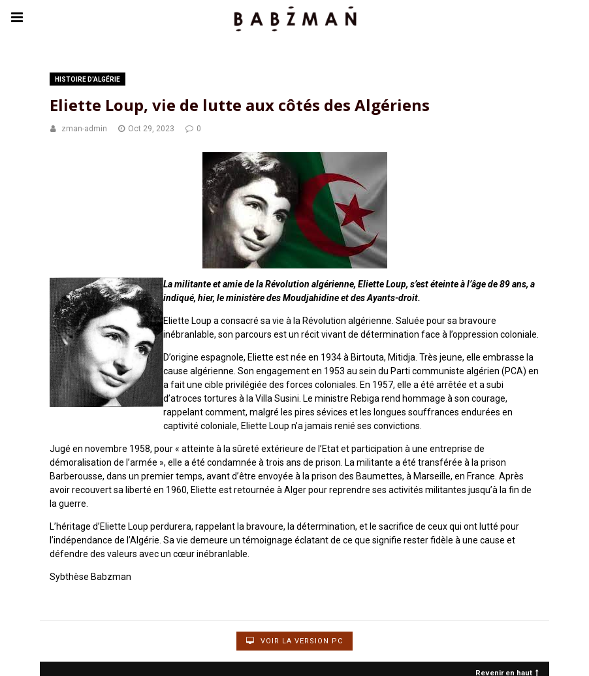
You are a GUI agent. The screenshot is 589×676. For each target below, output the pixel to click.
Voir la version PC (294, 641)
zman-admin (84, 128)
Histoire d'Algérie (87, 79)
